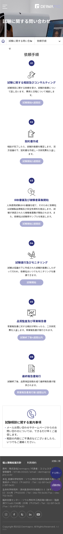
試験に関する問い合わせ (56, 473)
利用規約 (31, 462)
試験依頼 (56, 485)
